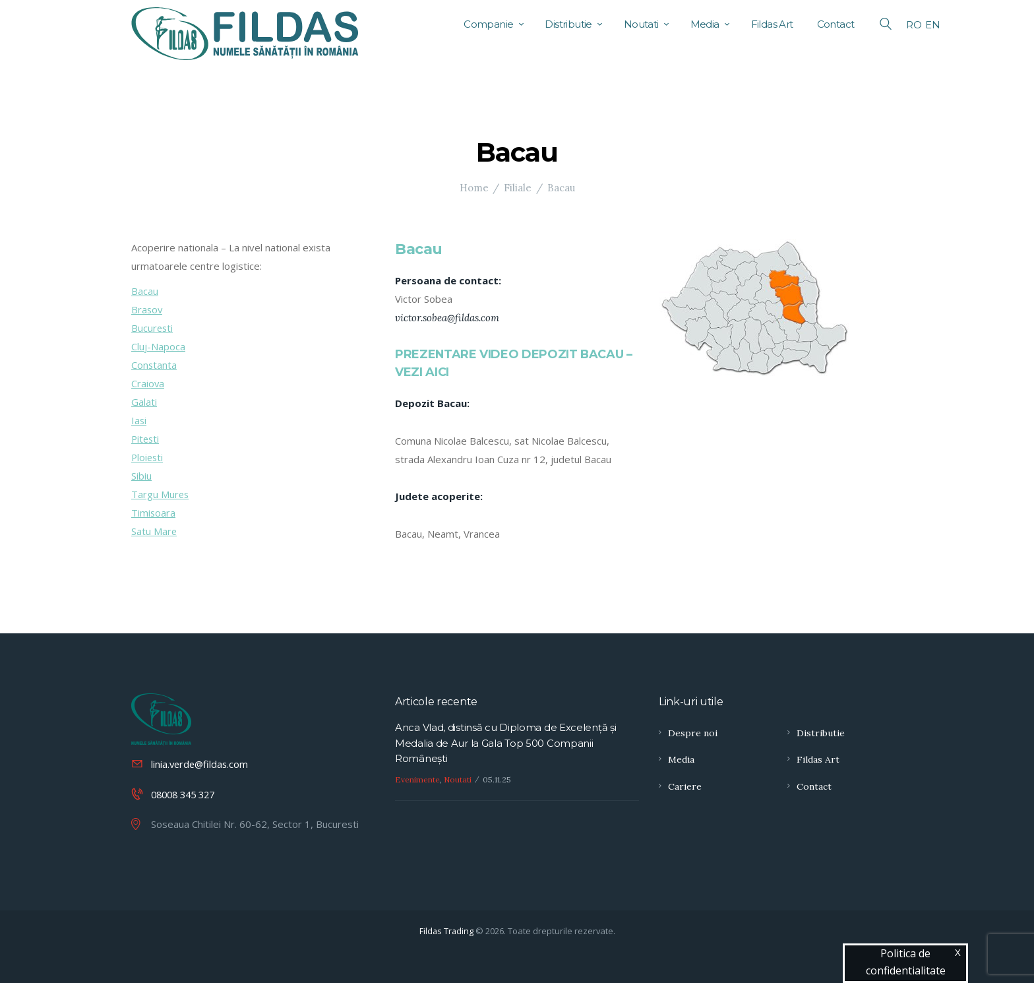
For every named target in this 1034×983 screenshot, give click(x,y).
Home (474, 187)
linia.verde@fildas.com (201, 764)
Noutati (457, 780)
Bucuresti (152, 327)
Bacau (144, 291)
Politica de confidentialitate (906, 962)
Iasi (139, 420)
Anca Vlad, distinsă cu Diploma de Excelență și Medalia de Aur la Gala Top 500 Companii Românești (505, 744)
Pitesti (146, 438)
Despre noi (692, 733)
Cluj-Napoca (158, 346)
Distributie (821, 733)
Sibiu (141, 475)
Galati (144, 401)
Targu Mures (160, 494)
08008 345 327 (186, 793)
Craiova (148, 383)
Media (681, 759)
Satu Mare (154, 531)
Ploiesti (148, 457)
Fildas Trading (446, 930)
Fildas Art (818, 759)
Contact (814, 786)
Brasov (147, 309)
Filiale (518, 187)
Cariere (685, 786)
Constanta (154, 364)
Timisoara (153, 512)
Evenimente (417, 780)
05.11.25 (497, 780)
